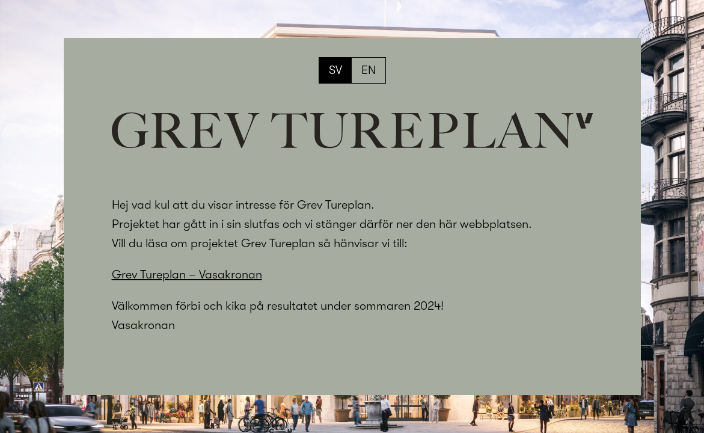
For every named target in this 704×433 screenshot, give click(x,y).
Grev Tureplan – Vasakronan (187, 274)
